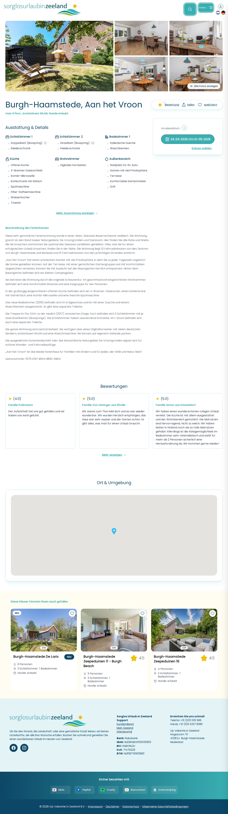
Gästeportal (124, 731)
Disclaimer (113, 806)
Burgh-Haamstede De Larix (36, 656)
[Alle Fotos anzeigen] (204, 86)
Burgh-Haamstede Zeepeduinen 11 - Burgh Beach (103, 661)
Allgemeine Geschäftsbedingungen (165, 806)
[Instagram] (24, 748)
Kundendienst (125, 724)
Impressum (95, 806)
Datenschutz (130, 806)
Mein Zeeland (125, 728)
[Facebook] (14, 748)
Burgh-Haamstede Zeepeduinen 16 (169, 659)
